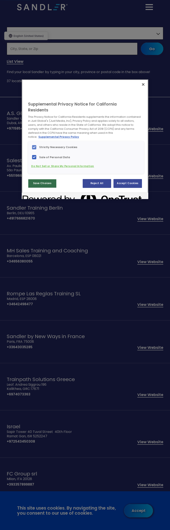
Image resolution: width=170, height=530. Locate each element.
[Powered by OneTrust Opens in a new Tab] (38, 196)
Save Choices (42, 183)
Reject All (96, 183)
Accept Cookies (128, 183)
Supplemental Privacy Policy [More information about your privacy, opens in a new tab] (58, 137)
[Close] (143, 84)
